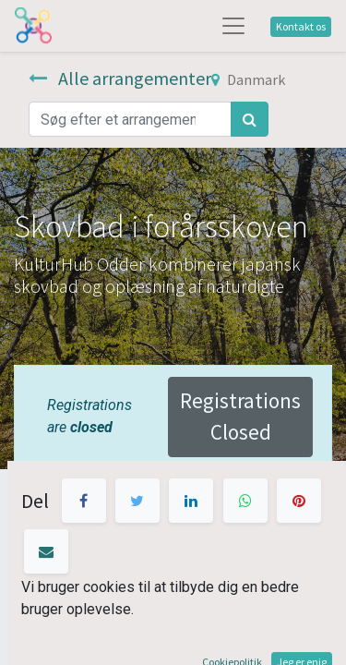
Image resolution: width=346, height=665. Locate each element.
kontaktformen (162, 526)
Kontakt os (301, 26)
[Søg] (249, 119)
